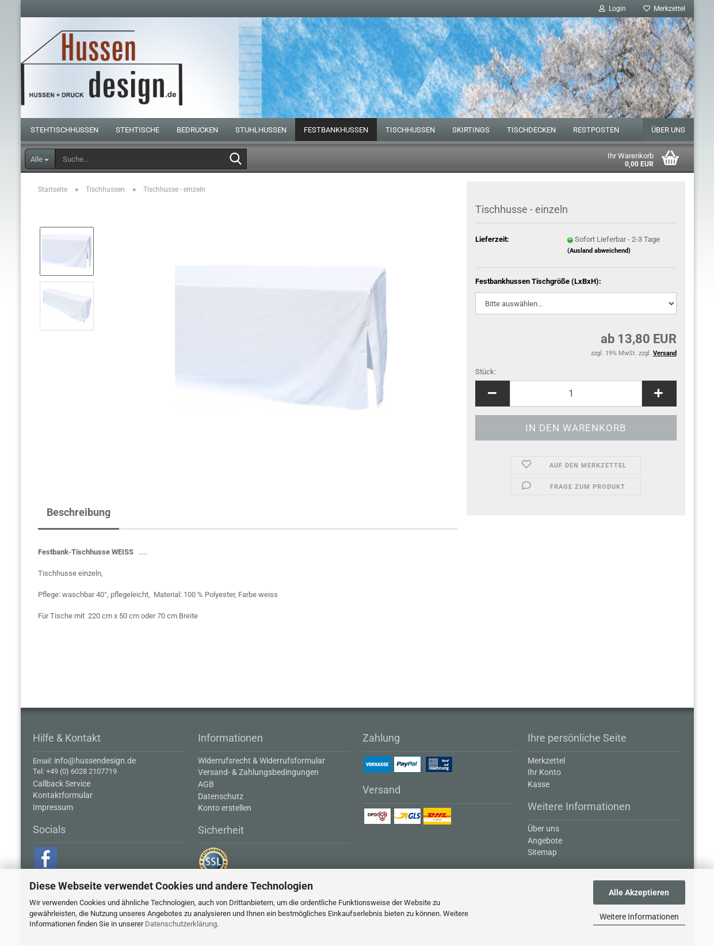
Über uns (668, 130)
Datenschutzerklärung (181, 924)
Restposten (596, 130)
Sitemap (542, 852)
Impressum (53, 807)
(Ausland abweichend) (599, 250)
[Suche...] (40, 159)
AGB (206, 784)
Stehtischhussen (64, 130)
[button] (492, 393)
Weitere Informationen (639, 916)
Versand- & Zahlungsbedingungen (258, 772)
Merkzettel (664, 9)
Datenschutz (220, 796)
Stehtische (137, 130)
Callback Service (61, 783)
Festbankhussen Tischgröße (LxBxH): (538, 281)
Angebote (545, 840)
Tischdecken (531, 130)
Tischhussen (410, 130)
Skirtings (471, 130)
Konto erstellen (224, 807)
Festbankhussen (336, 130)
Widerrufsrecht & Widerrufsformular (261, 760)
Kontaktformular (63, 795)
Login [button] (612, 9)
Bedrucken (197, 130)
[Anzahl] (576, 393)
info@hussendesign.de (95, 760)
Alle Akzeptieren (639, 892)
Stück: (485, 371)
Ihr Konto (544, 772)
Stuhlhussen (261, 130)
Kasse (538, 784)
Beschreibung (78, 512)
